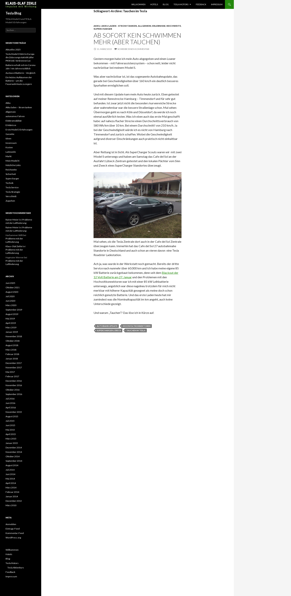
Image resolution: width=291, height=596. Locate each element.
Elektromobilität (14, 120)
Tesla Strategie (13, 191)
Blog (166, 4)
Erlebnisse (159, 25)
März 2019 (11, 327)
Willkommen (138, 4)
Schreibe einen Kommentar (133, 49)
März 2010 (11, 505)
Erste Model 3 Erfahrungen (19, 129)
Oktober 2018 (12, 340)
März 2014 (11, 487)
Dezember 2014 (14, 447)
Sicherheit (11, 174)
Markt (9, 156)
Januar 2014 (12, 496)
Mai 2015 (10, 429)
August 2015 (12, 416)
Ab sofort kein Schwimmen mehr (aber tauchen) (137, 38)
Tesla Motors (181, 4)
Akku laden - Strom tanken (119, 25)
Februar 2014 (12, 492)
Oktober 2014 (12, 456)
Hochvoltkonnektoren (137, 326)
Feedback (201, 4)
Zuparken (10, 200)
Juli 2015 (10, 420)
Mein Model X (12, 160)
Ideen (8, 138)
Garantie (10, 134)
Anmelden (11, 524)
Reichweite (173, 25)
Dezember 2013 (14, 500)
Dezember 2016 (14, 380)
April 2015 (11, 434)
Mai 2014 (10, 478)
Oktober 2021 (12, 287)
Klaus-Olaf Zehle (14, 246)
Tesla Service (12, 187)
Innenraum (11, 143)
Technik (9, 183)
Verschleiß (11, 196)
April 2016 (11, 407)
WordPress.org (13, 537)
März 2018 (11, 349)
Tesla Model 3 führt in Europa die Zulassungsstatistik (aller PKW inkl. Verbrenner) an (20, 57)
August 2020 (12, 291)
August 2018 (12, 345)
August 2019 (12, 314)
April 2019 (11, 323)
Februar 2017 (12, 376)
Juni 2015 (10, 425)
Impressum (217, 4)
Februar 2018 (12, 354)
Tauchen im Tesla (136, 330)
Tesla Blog (13, 13)
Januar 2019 (12, 332)
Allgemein (144, 25)
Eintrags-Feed (13, 528)
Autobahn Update (107, 326)
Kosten (9, 147)
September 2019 (14, 309)
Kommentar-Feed (15, 533)
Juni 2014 (10, 474)
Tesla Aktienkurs (15, 567)
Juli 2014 (10, 469)
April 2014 (11, 483)
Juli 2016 (10, 398)
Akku (97, 25)
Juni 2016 (10, 403)
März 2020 (11, 305)
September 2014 (14, 460)
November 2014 (14, 452)
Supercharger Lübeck (109, 330)
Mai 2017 (10, 372)
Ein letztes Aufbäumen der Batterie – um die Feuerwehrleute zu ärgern (19, 80)
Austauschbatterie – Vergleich (20, 73)
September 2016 (14, 394)
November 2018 (14, 336)
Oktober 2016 (12, 389)
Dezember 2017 (14, 363)
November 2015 (14, 412)
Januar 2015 (12, 443)
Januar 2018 (12, 358)
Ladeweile (11, 151)
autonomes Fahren (15, 116)
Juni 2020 (10, 300)
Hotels (154, 4)
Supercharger (103, 28)
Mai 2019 (10, 318)
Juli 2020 (10, 296)
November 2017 (14, 367)
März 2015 (11, 438)
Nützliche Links (13, 165)
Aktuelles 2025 (13, 49)
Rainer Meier (12, 219)
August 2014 (12, 465)
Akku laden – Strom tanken (19, 107)
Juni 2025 (10, 283)
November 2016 (14, 385)
